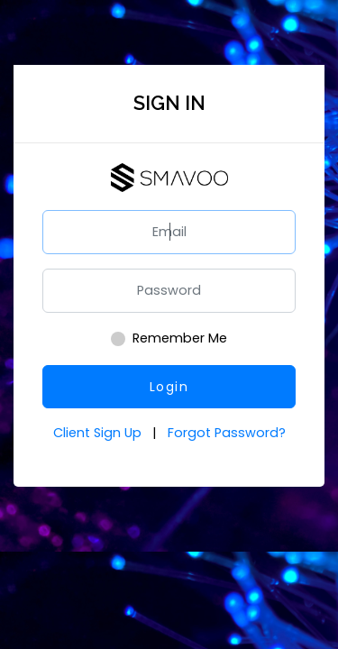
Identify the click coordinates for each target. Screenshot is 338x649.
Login (169, 387)
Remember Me (179, 338)
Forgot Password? (227, 433)
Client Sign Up (99, 433)
